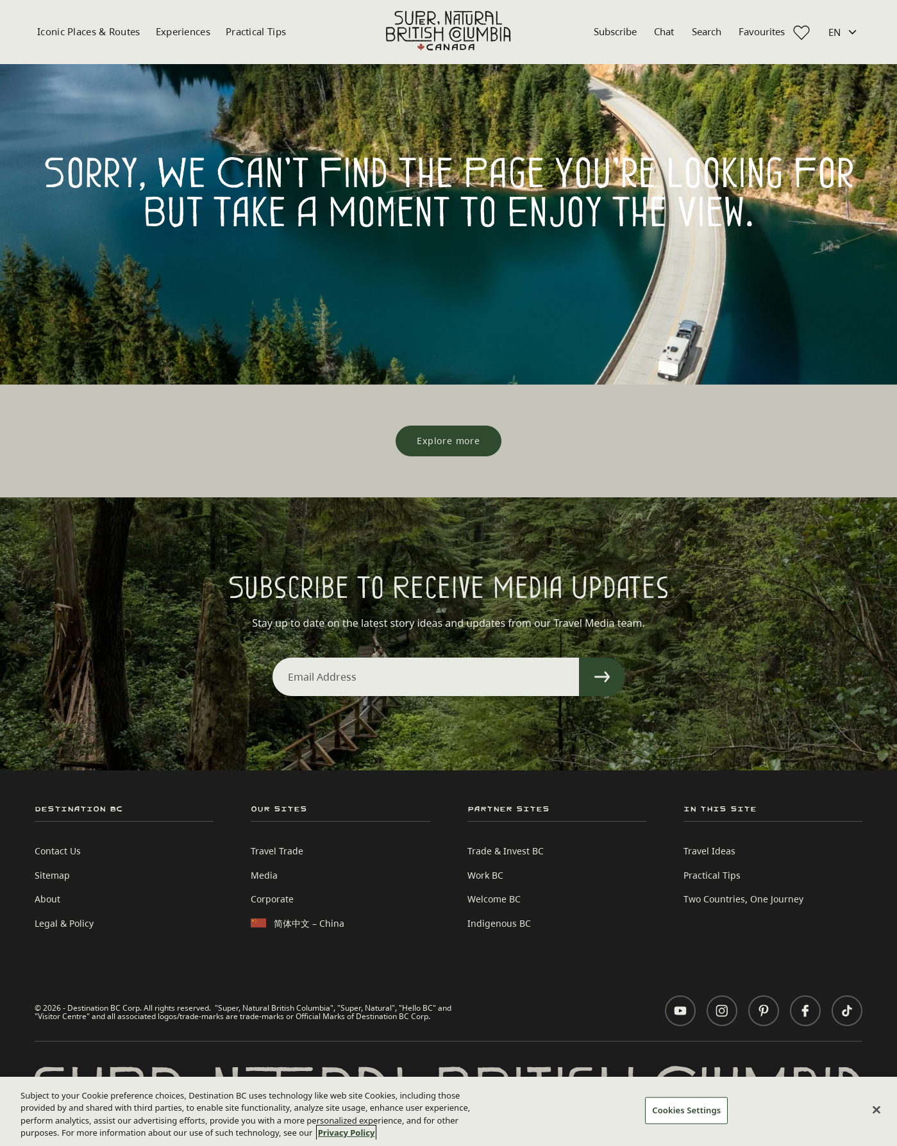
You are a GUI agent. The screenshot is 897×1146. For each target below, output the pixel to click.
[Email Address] (425, 677)
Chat (664, 31)
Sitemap (52, 875)
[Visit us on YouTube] (680, 1010)
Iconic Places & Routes (88, 31)
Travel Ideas (709, 851)
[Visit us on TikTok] (847, 1010)
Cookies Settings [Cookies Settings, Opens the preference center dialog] (686, 1110)
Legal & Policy (64, 923)
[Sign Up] (602, 677)
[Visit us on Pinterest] (763, 1010)
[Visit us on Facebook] (805, 1010)
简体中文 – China (309, 923)
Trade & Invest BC (505, 851)
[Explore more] (448, 441)
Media (264, 875)
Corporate (272, 899)
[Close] (876, 1109)
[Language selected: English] (844, 32)
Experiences (183, 31)
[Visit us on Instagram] (722, 1010)
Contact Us (58, 851)
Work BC (485, 875)
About (47, 899)
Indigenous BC (499, 923)
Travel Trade (277, 851)
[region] (448, 1111)
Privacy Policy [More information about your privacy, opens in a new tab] (346, 1132)
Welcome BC (494, 899)
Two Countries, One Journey (743, 899)
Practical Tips (256, 31)
